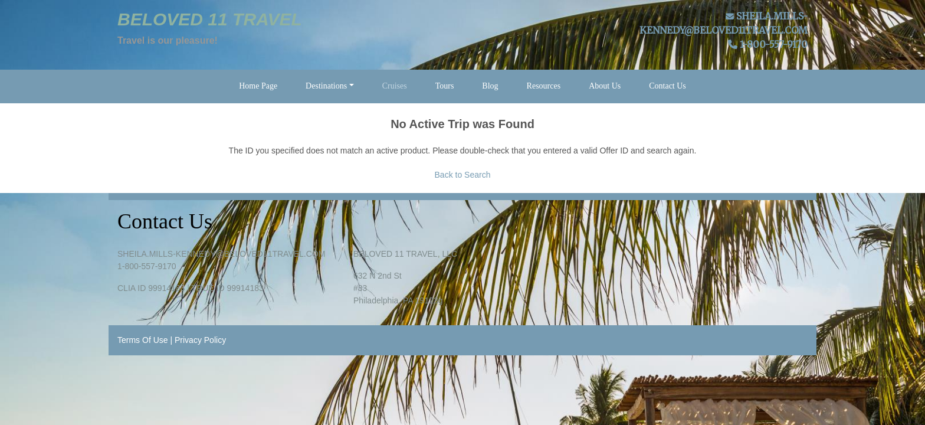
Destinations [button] (326, 85)
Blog (490, 85)
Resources (544, 85)
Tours (444, 85)
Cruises (394, 85)
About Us (605, 85)
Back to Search (463, 174)
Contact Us (667, 85)
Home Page (258, 85)
